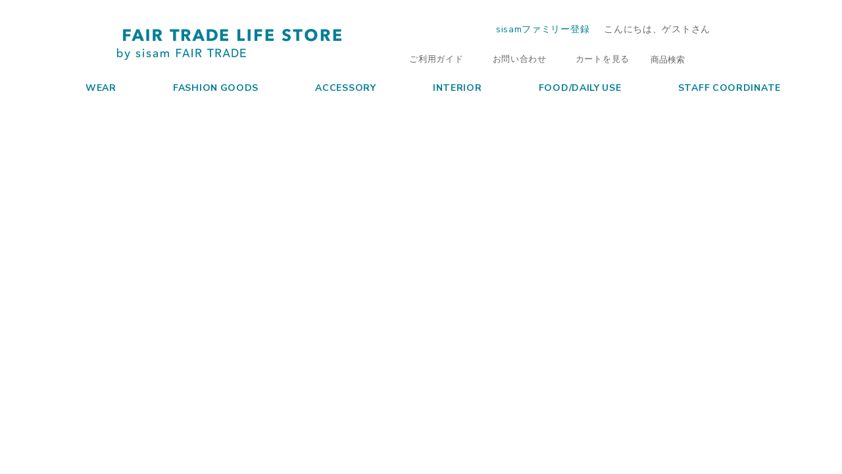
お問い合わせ (513, 58)
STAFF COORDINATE (717, 86)
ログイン (755, 28)
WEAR (88, 86)
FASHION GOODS (204, 86)
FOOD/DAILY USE (568, 86)
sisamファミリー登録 (542, 28)
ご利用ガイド (429, 58)
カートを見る (596, 58)
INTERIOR (445, 86)
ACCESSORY (333, 86)
